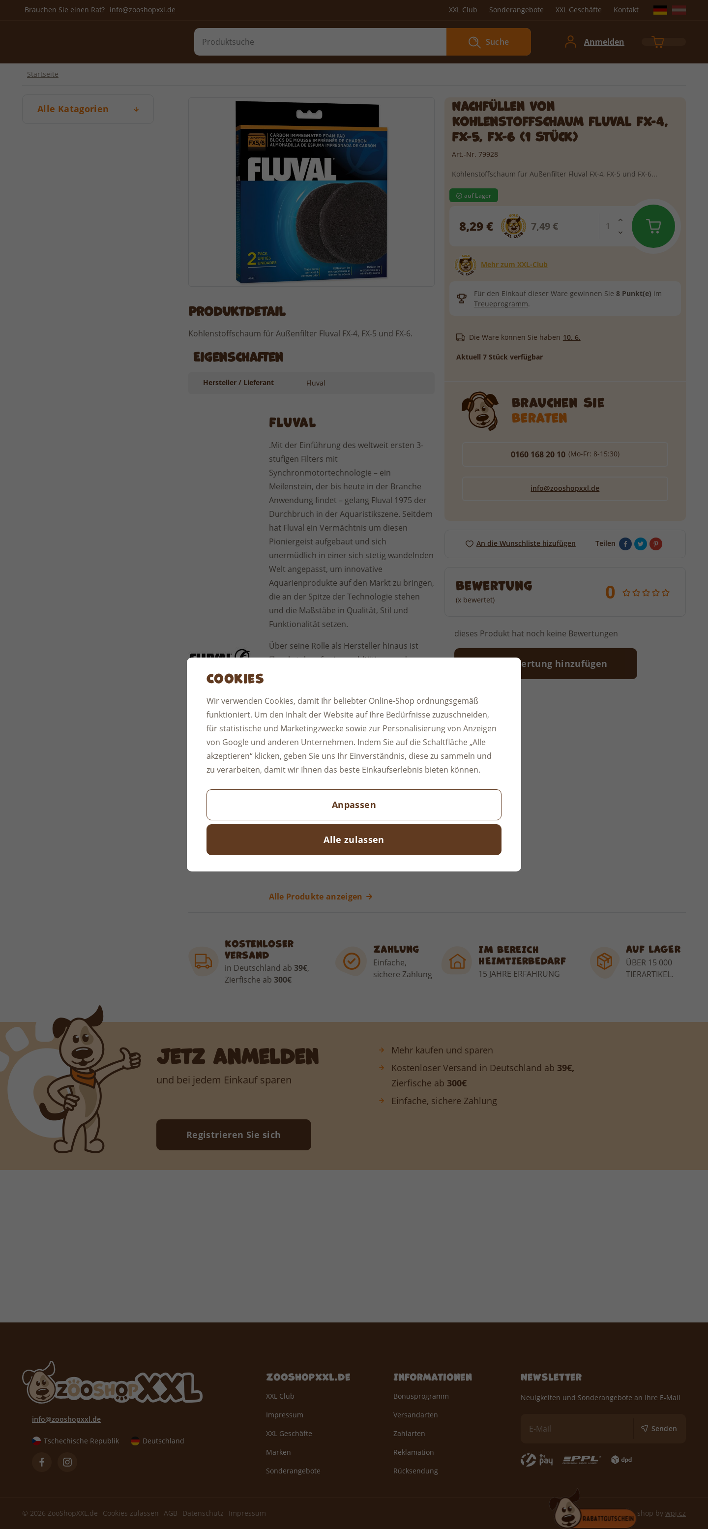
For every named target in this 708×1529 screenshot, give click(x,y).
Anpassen (354, 804)
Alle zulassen (354, 839)
